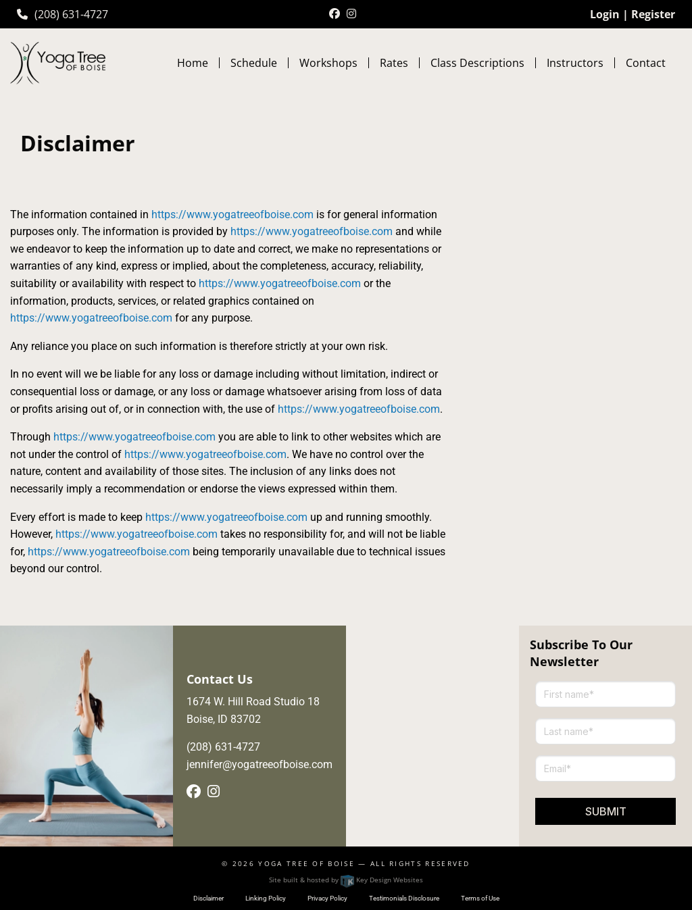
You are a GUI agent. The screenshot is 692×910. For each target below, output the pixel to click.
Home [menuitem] (192, 62)
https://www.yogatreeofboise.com (232, 214)
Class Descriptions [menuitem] (477, 62)
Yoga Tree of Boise (306, 863)
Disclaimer (208, 898)
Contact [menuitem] (646, 62)
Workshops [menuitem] (328, 62)
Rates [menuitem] (394, 62)
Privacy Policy (327, 898)
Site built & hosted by (345, 879)
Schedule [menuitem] (253, 62)
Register (653, 14)
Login (605, 14)
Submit (605, 811)
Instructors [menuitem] (575, 62)
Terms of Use (480, 898)
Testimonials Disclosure (404, 898)
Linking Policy (265, 898)
